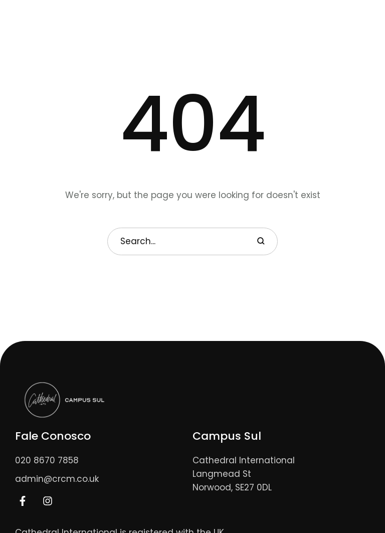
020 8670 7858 (47, 460)
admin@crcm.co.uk (57, 479)
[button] (333, 20)
